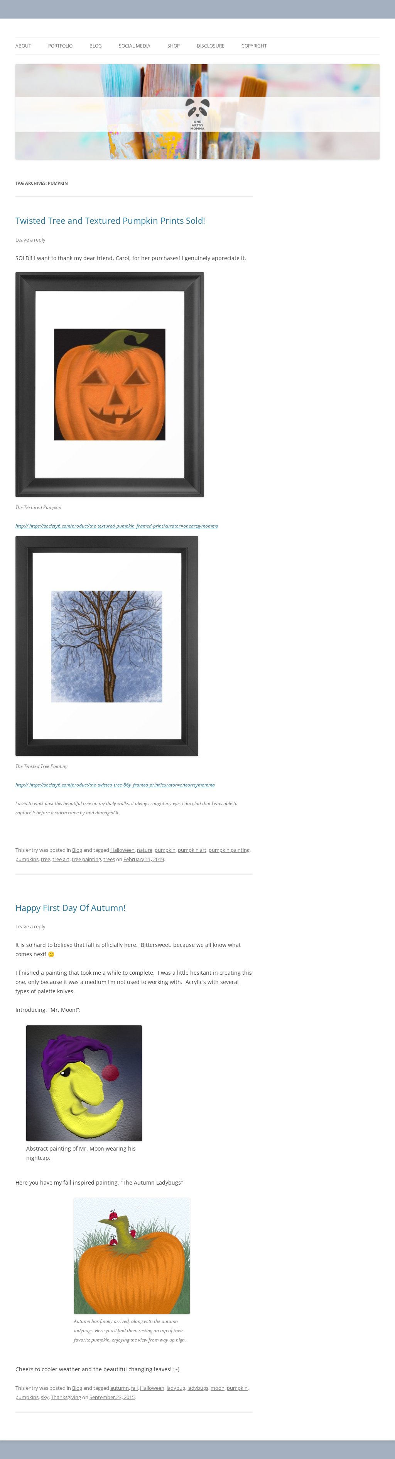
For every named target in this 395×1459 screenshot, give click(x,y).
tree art (60, 859)
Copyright (254, 46)
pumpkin (165, 849)
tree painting (86, 859)
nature (144, 849)
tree (45, 859)
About (23, 46)
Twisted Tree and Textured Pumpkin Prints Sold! (110, 220)
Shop (173, 46)
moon (218, 1387)
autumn (119, 1387)
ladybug (176, 1387)
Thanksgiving (66, 1397)
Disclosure (211, 46)
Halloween (122, 849)
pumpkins (27, 859)
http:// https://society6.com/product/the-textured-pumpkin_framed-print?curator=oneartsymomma (116, 526)
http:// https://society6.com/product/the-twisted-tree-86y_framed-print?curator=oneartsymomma (115, 784)
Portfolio (60, 46)
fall (134, 1387)
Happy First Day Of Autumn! (70, 907)
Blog (95, 46)
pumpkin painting (229, 849)
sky (45, 1397)
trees (109, 859)
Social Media (134, 46)
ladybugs (197, 1387)
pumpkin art (192, 849)
